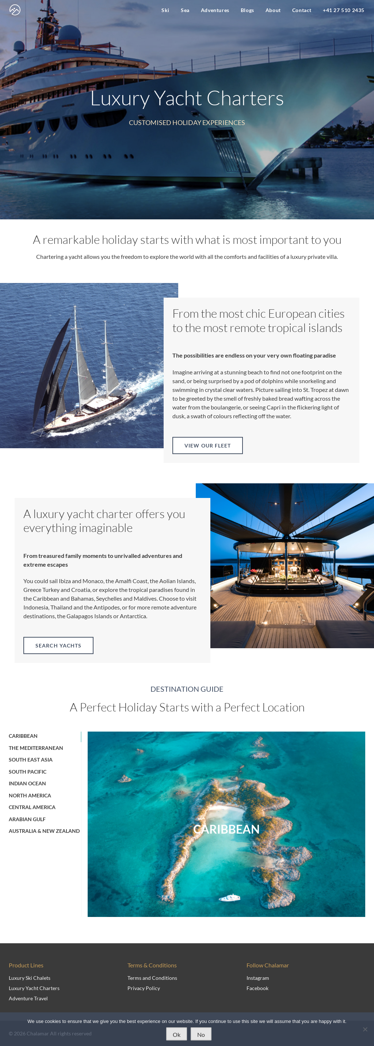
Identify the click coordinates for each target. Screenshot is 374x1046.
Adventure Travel (28, 998)
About (273, 10)
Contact (302, 10)
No (201, 1034)
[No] (365, 1029)
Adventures (215, 10)
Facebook (257, 988)
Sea (185, 10)
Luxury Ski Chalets (29, 978)
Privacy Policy (143, 988)
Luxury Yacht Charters (34, 988)
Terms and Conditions (152, 978)
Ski (165, 10)
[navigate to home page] (14, 9)
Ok (176, 1034)
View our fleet (207, 445)
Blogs (247, 10)
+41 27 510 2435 (344, 10)
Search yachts (58, 645)
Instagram (258, 978)
